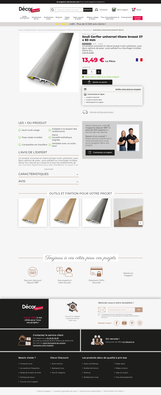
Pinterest (132, 323)
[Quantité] (92, 71)
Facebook (116, 323)
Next (141, 223)
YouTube (124, 323)
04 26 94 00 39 (53, 338)
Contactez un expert (100, 152)
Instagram (140, 323)
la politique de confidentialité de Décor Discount (120, 316)
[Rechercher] (71, 10)
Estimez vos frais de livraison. (102, 112)
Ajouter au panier (97, 82)
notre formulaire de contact (54, 343)
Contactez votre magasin (43, 346)
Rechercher (88, 10)
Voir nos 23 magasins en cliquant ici (81, 2)
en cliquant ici (128, 342)
